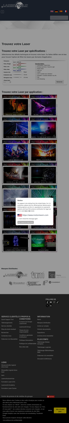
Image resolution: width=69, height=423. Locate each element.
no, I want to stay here (25, 222)
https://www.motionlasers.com (32, 215)
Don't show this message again (27, 219)
